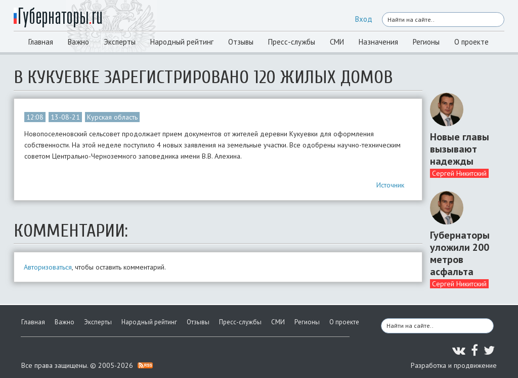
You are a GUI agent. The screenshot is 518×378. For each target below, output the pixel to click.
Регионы (426, 42)
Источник (390, 185)
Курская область (112, 117)
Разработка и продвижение (454, 365)
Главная (40, 42)
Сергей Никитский (459, 173)
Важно (78, 42)
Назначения (378, 42)
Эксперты (120, 42)
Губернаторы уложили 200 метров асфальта (460, 253)
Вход (363, 19)
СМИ (337, 42)
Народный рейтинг (181, 42)
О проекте (471, 42)
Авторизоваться (48, 267)
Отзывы (240, 42)
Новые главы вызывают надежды (459, 149)
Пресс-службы (291, 42)
